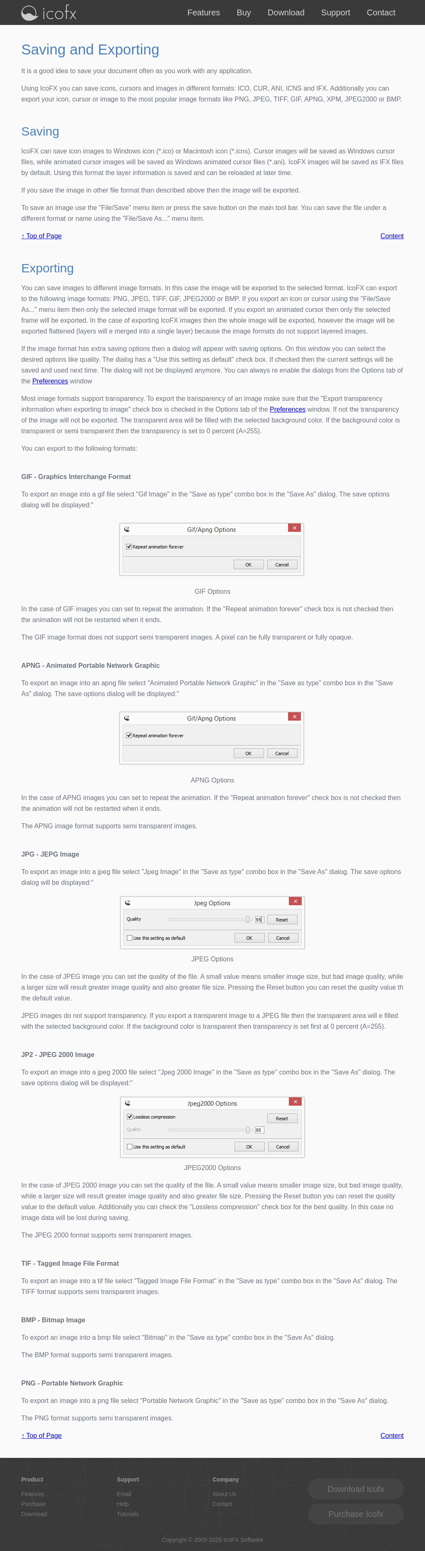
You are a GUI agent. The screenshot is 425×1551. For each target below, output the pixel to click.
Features (203, 12)
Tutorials (128, 1514)
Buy (244, 12)
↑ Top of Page (41, 236)
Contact (381, 12)
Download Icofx (355, 1489)
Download (286, 12)
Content (392, 236)
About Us (224, 1494)
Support (335, 12)
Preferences (50, 381)
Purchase (33, 1504)
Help (123, 1504)
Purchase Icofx (355, 1514)
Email (124, 1494)
